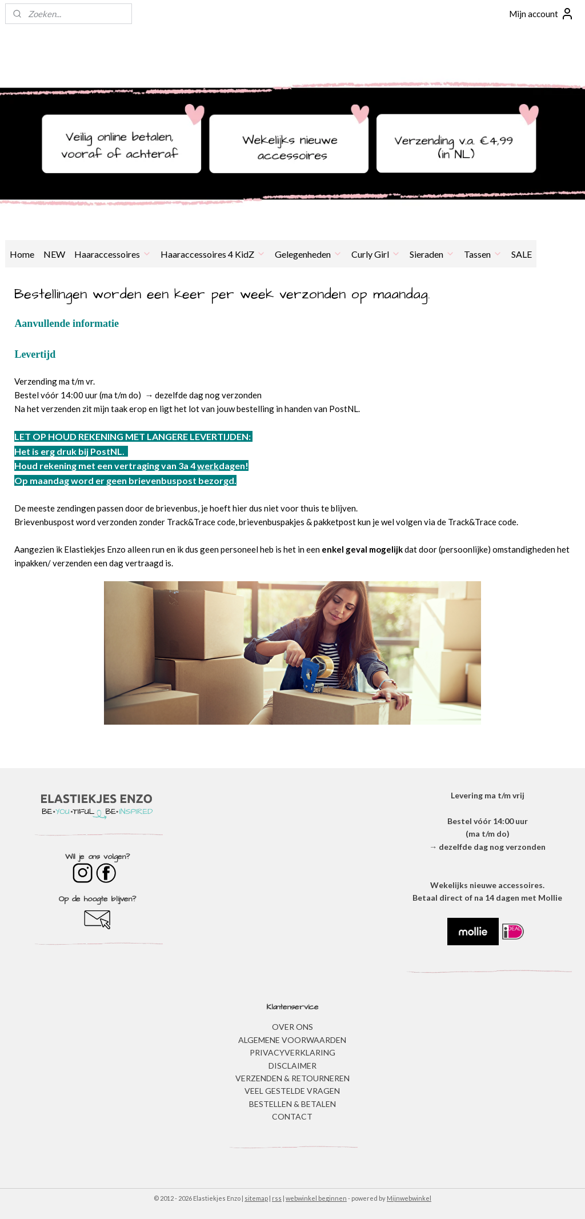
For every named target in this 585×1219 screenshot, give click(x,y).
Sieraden (432, 254)
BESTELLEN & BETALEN (292, 1104)
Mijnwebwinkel (409, 1198)
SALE (521, 254)
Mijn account (541, 14)
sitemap (256, 1198)
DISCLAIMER (292, 1065)
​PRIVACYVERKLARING (292, 1052)
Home (22, 254)
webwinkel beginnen (316, 1198)
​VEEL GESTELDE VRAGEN (292, 1091)
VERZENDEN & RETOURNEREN (292, 1078)
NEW (54, 254)
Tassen (483, 254)
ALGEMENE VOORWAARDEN (292, 1040)
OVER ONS (292, 1027)
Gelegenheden (308, 254)
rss (277, 1198)
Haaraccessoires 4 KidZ (213, 254)
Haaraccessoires (112, 254)
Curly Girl (375, 254)
